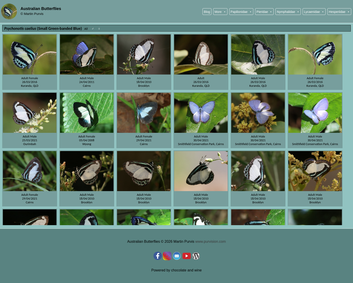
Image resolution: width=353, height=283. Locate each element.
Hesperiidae (339, 12)
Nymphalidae (288, 12)
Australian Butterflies (41, 8)
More (220, 12)
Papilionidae (241, 12)
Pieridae (264, 12)
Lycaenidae (314, 12)
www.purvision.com (210, 241)
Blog (207, 12)
